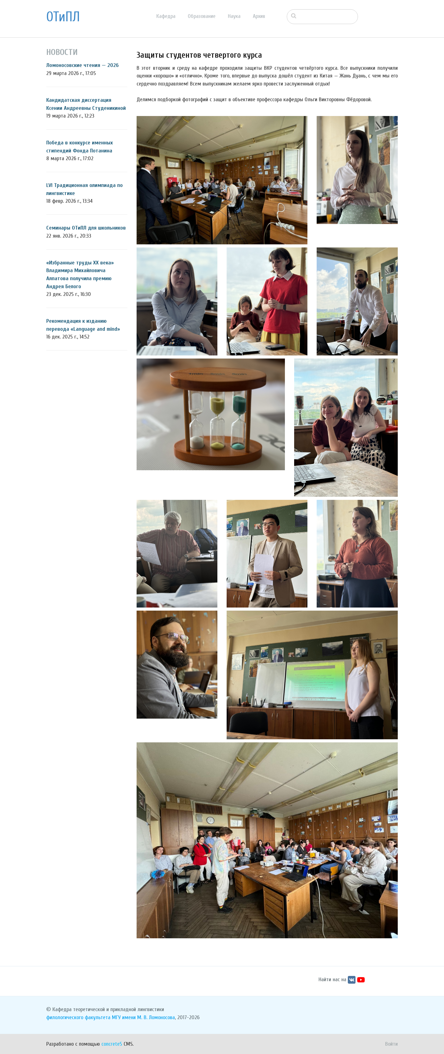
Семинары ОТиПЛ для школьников (86, 228)
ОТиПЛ (63, 17)
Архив (259, 16)
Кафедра (165, 16)
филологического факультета (78, 1017)
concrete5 (111, 1044)
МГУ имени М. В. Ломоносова (143, 1017)
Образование (202, 16)
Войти (391, 1044)
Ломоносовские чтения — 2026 (82, 65)
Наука (234, 16)
